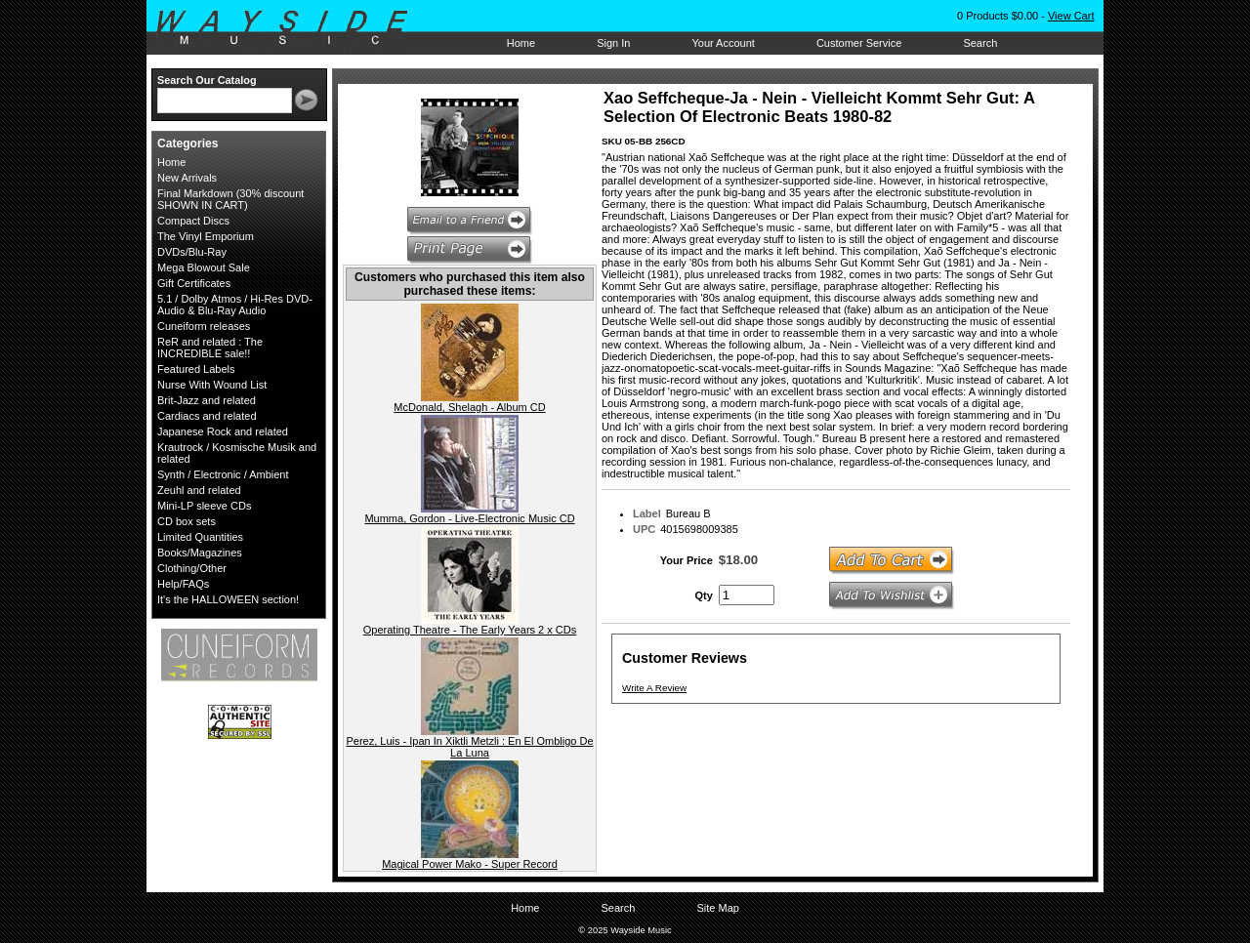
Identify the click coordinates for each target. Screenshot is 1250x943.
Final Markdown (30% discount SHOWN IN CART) (230, 199)
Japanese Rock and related (222, 431)
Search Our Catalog (207, 80)
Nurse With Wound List (212, 384)
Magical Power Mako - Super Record (470, 864)
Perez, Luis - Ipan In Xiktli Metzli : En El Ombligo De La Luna (469, 746)
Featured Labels (196, 369)
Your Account (722, 43)
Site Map (717, 908)
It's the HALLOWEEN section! (228, 599)
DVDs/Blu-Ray (192, 252)
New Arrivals (187, 178)
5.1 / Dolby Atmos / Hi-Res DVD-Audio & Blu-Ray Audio (234, 304)
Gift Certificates (193, 283)
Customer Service (858, 43)
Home (521, 43)
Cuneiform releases (203, 326)
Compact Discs (193, 220)
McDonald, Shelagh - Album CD (469, 407)
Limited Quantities (200, 537)
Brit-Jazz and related (206, 400)
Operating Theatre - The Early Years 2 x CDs (469, 630)
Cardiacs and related (207, 416)
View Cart (1071, 15)
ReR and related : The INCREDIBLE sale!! (210, 347)
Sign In (613, 43)
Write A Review (654, 687)
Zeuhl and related (199, 490)
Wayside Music (291, 28)
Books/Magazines (199, 552)
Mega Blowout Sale (203, 267)
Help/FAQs (183, 584)
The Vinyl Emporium (205, 236)
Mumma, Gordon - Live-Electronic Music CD (469, 518)
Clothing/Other (192, 568)
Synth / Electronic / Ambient (223, 474)
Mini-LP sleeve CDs (204, 506)
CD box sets (186, 521)
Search (980, 43)
